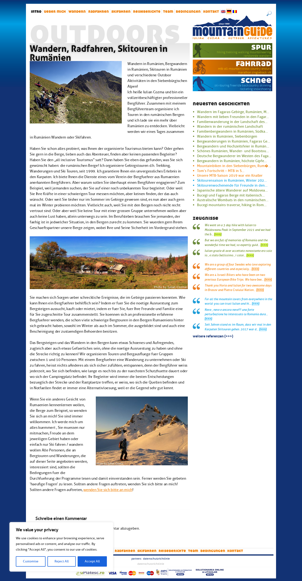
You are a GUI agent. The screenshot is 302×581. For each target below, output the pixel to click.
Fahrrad (253, 63)
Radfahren (98, 11)
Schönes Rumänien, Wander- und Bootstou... (233, 151)
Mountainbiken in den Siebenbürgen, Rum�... (234, 166)
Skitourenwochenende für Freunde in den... (232, 185)
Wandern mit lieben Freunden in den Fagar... (233, 117)
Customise (30, 561)
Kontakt (211, 11)
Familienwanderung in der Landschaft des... (232, 121)
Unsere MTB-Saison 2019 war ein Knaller (230, 175)
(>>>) (218, 234)
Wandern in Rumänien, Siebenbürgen (227, 136)
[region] (61, 547)
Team (168, 11)
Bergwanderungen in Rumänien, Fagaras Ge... (233, 141)
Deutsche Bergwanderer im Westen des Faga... (234, 156)
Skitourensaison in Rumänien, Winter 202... (232, 180)
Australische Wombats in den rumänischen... (232, 200)
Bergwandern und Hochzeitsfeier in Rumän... (233, 146)
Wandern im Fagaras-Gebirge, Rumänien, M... (233, 112)
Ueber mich (55, 11)
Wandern (77, 11)
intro (36, 11)
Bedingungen (188, 11)
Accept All (92, 561)
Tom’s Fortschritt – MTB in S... (220, 170)
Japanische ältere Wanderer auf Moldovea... (232, 190)
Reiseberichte (146, 11)
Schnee (256, 80)
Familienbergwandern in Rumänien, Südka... (232, 131)
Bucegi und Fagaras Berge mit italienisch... (231, 195)
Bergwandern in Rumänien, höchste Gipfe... (232, 161)
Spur (261, 47)
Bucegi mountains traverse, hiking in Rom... (232, 205)
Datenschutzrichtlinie (156, 559)
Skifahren (120, 11)
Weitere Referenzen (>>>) (213, 336)
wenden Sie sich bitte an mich (107, 489)
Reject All (62, 561)
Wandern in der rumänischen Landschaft (230, 126)
